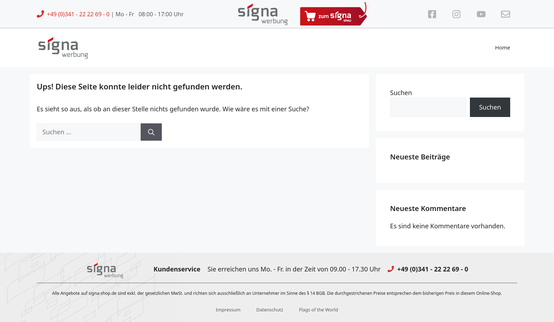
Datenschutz (269, 309)
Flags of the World (318, 309)
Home (502, 47)
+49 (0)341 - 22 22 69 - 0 (78, 14)
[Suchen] (151, 132)
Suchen (401, 92)
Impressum (228, 309)
